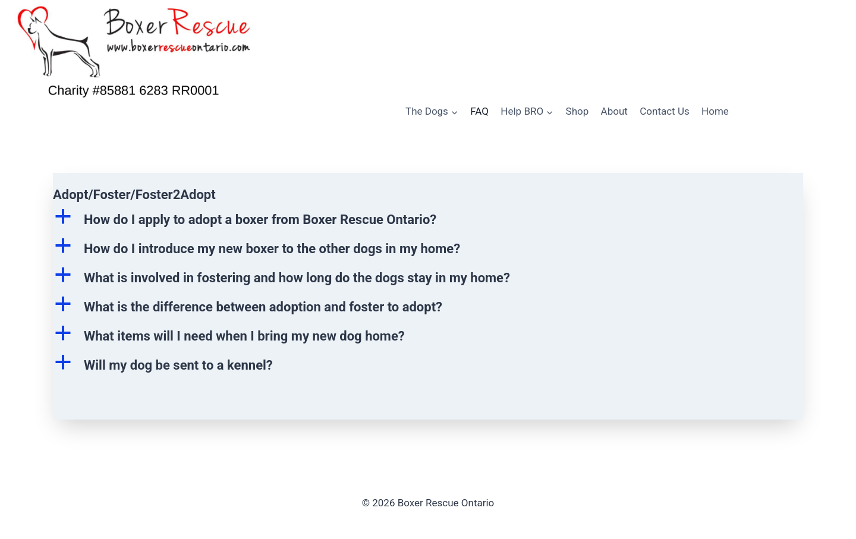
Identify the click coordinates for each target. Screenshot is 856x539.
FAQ (479, 111)
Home (715, 111)
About (614, 111)
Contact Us (664, 111)
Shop (577, 111)
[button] (428, 219)
